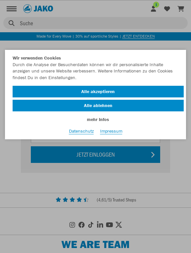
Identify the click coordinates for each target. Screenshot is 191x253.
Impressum (111, 131)
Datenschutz (81, 131)
